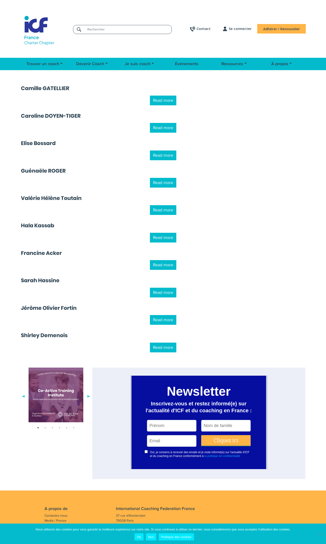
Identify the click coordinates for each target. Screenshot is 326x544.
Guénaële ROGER (43, 171)
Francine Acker (41, 253)
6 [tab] (73, 427)
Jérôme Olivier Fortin (49, 308)
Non (151, 537)
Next (88, 395)
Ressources (232, 64)
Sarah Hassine (40, 280)
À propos (279, 64)
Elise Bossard (38, 143)
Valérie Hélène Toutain (51, 198)
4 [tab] (59, 427)
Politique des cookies (176, 537)
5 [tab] (66, 427)
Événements (186, 64)
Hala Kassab (37, 225)
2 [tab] (45, 427)
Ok (139, 537)
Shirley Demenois (44, 335)
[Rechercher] (128, 29)
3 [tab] (52, 427)
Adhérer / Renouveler (281, 28)
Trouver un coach (42, 64)
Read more (163, 100)
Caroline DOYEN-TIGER (51, 116)
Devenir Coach (90, 64)
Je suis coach (138, 64)
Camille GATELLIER (45, 88)
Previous (23, 395)
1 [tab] (38, 427)
